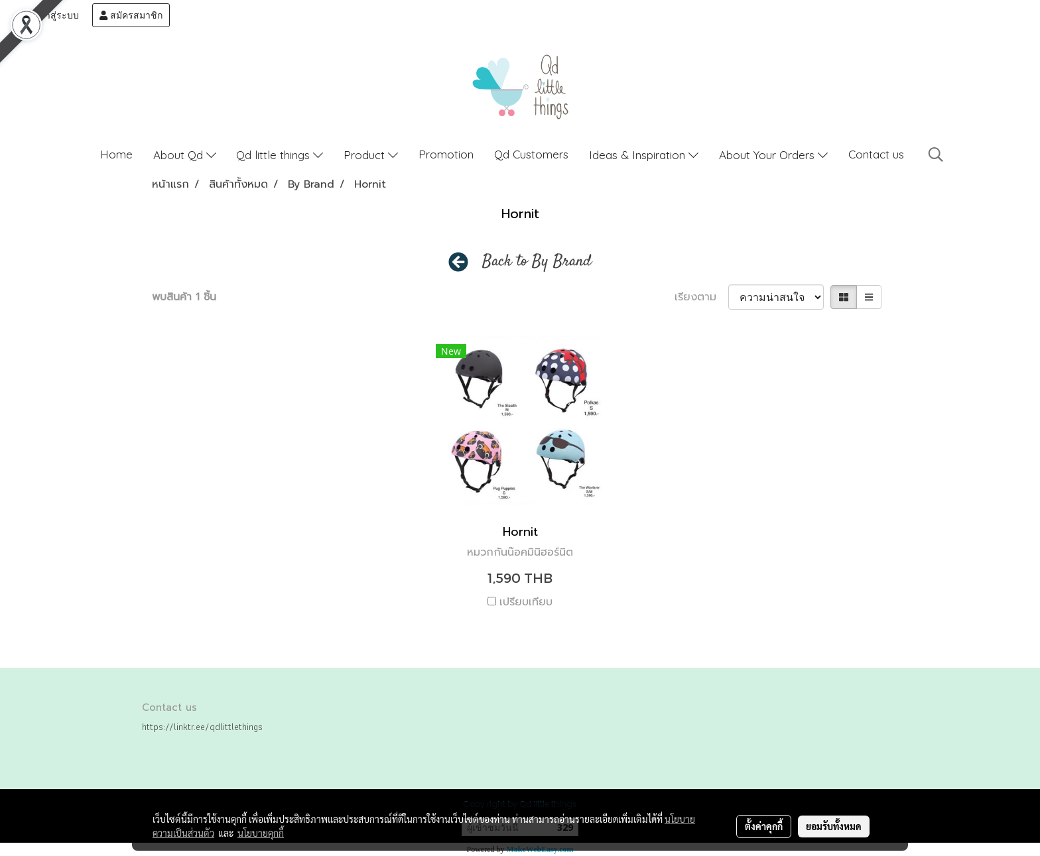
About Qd (184, 155)
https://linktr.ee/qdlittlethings (202, 726)
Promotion (446, 154)
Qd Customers (531, 154)
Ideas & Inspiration (643, 155)
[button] (935, 154)
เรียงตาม (701, 297)
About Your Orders (773, 155)
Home (116, 154)
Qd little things (279, 155)
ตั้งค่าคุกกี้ (764, 826)
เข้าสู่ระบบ (51, 15)
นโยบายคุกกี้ (260, 833)
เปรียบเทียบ (525, 602)
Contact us (876, 154)
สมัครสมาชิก (130, 15)
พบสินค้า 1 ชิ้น (184, 297)
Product (371, 155)
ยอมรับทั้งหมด (834, 826)
